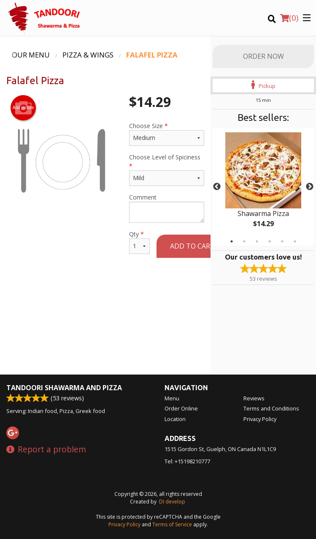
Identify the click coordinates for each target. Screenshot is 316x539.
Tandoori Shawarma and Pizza (64, 387)
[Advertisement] (105, 294)
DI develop (172, 501)
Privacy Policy (259, 419)
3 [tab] (257, 241)
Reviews (254, 398)
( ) (289, 17)
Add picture (23, 107)
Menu (172, 398)
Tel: (187, 461)
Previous (217, 187)
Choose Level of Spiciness (166, 169)
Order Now (263, 56)
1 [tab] (231, 241)
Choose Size (166, 134)
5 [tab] (282, 241)
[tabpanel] (263, 187)
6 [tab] (295, 241)
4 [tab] (269, 241)
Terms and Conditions (271, 408)
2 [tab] (244, 241)
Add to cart (192, 246)
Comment (166, 208)
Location (175, 419)
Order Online (181, 408)
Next (309, 187)
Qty (139, 242)
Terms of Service (172, 524)
